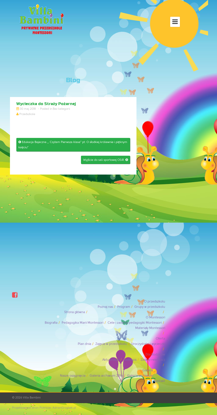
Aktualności (110, 360)
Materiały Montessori (150, 328)
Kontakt (159, 381)
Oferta (160, 338)
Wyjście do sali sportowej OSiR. (105, 159)
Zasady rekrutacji (153, 360)
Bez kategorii (61, 108)
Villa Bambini (31, 397)
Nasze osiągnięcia (72, 376)
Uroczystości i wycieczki (148, 344)
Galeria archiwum (140, 376)
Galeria (147, 370)
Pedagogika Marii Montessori (82, 323)
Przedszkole (27, 114)
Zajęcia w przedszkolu (111, 344)
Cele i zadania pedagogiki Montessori (135, 323)
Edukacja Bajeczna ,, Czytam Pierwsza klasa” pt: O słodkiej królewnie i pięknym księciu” (72, 144)
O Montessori (155, 317)
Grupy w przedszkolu (149, 307)
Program (123, 307)
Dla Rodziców (155, 354)
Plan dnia (84, 344)
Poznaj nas (105, 307)
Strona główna (74, 312)
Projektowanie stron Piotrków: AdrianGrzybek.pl (44, 407)
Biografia (51, 323)
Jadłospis (130, 360)
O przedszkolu (154, 301)
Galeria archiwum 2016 (106, 376)
